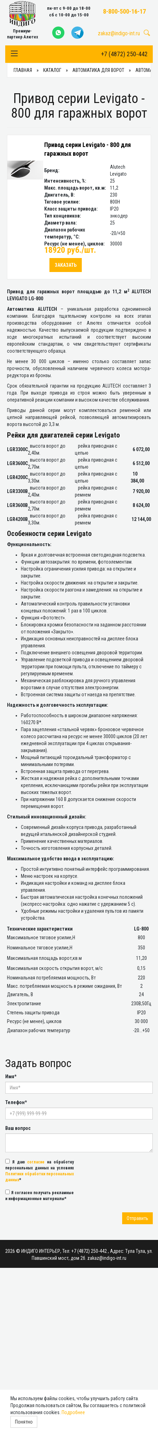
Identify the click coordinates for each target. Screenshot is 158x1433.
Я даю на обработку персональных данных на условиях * (39, 1170)
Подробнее (73, 1412)
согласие (36, 1162)
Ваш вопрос (18, 1128)
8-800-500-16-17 (124, 11)
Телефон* (16, 1102)
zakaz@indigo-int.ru (119, 33)
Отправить (137, 1218)
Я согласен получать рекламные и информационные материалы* (39, 1195)
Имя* (10, 1076)
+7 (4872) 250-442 (124, 54)
